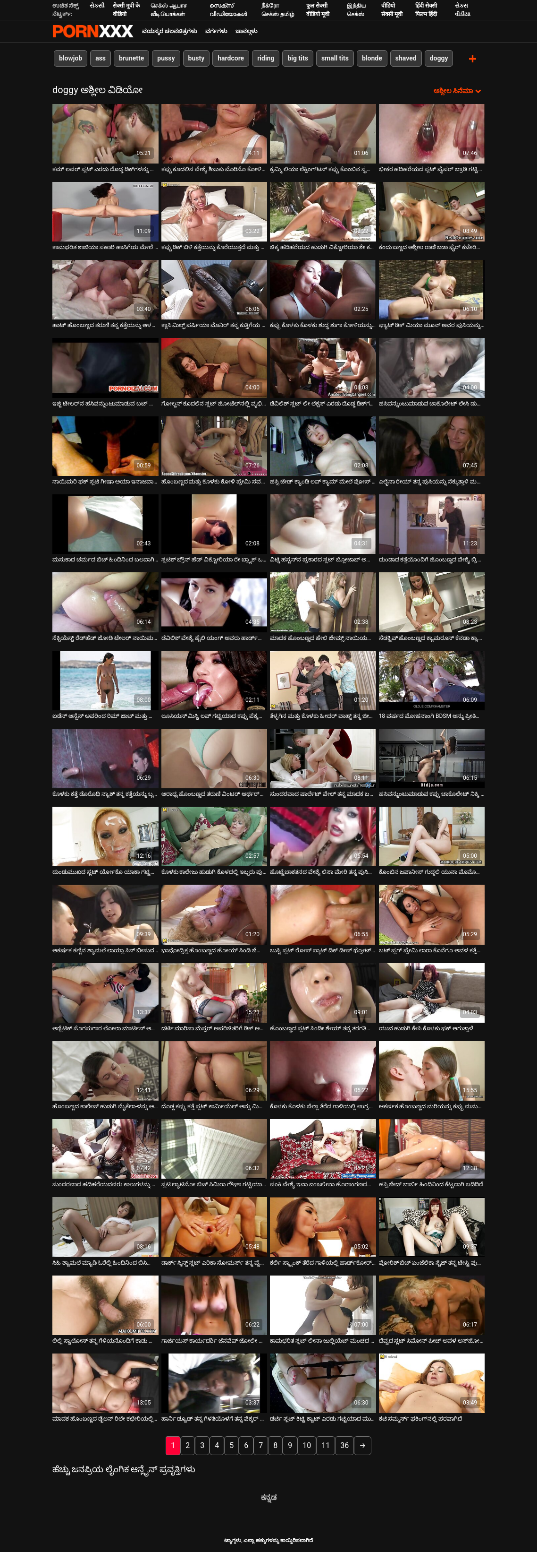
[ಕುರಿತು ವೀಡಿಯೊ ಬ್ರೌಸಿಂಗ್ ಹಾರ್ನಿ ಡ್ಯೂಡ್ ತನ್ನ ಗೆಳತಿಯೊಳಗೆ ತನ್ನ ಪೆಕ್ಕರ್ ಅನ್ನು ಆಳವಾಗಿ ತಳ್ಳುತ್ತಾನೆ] (214, 1383)
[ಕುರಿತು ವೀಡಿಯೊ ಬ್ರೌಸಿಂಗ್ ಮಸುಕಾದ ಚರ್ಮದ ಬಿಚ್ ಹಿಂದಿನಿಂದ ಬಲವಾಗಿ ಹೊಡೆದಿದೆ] (105, 523)
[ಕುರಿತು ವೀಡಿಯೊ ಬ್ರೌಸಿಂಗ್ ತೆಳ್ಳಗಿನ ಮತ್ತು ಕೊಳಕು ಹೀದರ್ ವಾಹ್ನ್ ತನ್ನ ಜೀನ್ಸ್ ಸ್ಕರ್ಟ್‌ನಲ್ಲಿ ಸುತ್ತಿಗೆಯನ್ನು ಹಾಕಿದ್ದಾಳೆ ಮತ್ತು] (323, 679)
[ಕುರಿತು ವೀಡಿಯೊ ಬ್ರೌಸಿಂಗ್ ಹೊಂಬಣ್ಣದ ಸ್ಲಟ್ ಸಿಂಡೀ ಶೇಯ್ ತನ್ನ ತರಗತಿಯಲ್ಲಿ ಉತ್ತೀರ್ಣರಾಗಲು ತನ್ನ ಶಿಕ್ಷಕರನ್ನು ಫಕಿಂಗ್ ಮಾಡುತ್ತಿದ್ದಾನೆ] (323, 992)
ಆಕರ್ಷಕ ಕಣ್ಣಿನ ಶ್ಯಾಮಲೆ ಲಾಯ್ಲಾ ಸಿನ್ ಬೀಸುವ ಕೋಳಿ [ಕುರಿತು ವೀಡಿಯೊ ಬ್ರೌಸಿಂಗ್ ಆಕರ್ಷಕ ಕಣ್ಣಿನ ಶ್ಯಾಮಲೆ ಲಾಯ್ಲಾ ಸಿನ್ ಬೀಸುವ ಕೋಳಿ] (105, 949)
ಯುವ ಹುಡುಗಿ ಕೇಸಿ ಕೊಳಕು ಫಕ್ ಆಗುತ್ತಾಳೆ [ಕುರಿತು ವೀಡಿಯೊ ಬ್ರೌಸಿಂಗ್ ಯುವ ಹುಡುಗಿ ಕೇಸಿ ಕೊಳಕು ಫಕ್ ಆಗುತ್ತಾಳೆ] (426, 1027)
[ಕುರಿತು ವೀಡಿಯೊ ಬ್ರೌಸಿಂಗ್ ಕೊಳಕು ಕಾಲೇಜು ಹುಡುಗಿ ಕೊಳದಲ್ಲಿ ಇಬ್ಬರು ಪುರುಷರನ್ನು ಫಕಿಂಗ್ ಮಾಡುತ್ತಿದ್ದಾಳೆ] (214, 836)
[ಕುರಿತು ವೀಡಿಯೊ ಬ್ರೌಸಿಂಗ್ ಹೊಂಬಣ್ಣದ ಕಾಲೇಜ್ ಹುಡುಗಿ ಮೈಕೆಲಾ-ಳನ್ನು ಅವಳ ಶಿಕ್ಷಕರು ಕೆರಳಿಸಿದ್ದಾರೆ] (105, 1070)
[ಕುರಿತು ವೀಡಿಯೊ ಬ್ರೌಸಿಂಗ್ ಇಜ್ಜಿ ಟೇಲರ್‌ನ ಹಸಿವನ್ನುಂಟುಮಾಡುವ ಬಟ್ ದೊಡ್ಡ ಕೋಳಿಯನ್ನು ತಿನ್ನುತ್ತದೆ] (105, 367)
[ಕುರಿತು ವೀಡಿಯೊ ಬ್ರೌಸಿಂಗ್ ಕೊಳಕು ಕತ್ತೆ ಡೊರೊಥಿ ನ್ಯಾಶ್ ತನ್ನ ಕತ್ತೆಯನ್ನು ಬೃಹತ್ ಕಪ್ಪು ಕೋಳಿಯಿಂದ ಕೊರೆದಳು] (105, 757)
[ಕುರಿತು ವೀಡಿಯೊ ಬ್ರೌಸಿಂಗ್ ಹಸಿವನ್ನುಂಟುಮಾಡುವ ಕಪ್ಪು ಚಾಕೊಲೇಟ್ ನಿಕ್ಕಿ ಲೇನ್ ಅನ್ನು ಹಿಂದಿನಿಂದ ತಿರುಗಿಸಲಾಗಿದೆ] (432, 757)
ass (100, 58)
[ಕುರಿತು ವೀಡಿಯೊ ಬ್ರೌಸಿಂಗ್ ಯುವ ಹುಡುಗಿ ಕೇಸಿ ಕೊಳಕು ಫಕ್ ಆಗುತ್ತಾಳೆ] (432, 992)
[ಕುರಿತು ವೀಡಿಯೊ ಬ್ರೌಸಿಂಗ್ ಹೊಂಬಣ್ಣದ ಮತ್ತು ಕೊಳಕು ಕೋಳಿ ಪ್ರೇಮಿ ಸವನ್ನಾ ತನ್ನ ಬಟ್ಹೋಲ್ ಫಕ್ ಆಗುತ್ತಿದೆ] (214, 445)
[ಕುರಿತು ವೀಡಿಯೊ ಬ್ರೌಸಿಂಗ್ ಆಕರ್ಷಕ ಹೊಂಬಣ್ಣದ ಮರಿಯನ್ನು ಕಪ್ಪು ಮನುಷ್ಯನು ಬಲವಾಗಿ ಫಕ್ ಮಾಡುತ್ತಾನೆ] (432, 1070)
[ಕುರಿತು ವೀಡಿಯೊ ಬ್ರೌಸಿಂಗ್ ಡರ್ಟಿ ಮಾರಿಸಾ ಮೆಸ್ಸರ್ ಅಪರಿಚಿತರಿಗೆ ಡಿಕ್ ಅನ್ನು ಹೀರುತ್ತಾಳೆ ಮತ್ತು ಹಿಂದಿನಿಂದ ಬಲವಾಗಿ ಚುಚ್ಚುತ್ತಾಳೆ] (214, 992)
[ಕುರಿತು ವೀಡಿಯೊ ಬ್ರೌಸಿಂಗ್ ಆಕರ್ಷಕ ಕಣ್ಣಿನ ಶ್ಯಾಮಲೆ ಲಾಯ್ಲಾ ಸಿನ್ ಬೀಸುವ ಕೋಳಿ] (105, 914)
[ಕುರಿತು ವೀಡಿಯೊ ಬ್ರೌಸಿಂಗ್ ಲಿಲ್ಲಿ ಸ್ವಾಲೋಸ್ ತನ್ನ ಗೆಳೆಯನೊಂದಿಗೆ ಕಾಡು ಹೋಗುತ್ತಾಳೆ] (105, 1304)
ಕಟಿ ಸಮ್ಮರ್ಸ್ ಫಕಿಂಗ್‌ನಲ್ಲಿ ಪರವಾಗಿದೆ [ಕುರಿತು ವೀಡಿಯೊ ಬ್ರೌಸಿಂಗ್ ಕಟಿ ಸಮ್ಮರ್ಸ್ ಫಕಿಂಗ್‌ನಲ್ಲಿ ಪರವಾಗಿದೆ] (420, 1418)
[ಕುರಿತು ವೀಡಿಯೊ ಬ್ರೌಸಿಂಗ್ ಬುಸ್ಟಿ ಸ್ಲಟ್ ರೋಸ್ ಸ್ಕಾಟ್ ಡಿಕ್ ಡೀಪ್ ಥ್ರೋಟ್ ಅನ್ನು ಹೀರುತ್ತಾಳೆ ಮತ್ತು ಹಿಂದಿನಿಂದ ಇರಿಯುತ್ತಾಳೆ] (323, 914)
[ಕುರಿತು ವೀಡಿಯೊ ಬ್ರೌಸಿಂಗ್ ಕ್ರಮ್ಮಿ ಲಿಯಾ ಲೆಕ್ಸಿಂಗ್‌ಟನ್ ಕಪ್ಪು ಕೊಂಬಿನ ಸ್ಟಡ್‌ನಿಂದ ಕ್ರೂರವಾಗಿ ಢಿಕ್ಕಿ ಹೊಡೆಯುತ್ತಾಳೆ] (323, 133)
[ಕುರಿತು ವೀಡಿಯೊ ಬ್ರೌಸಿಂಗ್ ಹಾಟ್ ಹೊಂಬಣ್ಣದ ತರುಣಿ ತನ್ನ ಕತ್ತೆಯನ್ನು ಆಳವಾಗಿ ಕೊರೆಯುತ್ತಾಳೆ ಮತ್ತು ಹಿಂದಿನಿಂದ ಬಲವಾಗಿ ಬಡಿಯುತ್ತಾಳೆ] (105, 289)
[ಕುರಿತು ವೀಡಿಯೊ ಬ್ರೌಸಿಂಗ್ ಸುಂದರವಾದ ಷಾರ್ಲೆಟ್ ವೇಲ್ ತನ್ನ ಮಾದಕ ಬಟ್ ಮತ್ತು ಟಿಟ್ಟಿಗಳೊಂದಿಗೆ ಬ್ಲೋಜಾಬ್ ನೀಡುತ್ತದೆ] (323, 757)
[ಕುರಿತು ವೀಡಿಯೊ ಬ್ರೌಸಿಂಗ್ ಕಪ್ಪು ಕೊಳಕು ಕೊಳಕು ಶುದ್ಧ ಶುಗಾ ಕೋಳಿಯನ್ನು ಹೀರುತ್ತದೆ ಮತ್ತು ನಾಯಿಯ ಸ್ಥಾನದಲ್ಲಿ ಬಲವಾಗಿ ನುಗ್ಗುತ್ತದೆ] (323, 289)
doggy (439, 58)
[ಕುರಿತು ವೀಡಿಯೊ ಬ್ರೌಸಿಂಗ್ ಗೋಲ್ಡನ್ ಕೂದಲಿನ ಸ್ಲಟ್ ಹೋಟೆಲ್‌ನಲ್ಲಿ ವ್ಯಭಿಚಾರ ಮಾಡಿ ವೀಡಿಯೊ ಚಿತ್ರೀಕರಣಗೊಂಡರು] (214, 367)
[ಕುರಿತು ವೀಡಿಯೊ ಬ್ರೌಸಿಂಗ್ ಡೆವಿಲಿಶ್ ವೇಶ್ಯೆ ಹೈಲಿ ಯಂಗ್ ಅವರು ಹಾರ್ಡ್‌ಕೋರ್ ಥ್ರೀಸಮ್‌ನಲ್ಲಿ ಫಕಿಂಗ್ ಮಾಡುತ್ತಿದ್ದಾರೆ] (214, 601)
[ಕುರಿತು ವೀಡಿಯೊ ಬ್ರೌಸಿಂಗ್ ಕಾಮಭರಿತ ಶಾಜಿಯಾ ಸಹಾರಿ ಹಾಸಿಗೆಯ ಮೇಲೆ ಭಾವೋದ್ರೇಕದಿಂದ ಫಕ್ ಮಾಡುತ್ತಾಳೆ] (105, 211)
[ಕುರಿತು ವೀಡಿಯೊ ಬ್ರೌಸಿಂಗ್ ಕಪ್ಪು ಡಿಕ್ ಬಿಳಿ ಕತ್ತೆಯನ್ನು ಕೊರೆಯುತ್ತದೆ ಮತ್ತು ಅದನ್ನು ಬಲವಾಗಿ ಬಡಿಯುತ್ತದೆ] (214, 211)
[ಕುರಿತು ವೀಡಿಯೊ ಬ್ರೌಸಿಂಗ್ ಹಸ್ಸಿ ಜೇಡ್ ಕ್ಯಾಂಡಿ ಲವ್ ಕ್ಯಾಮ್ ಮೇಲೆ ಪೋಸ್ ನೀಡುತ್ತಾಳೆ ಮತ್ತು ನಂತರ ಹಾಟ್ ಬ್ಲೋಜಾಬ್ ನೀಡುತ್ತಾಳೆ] (323, 445)
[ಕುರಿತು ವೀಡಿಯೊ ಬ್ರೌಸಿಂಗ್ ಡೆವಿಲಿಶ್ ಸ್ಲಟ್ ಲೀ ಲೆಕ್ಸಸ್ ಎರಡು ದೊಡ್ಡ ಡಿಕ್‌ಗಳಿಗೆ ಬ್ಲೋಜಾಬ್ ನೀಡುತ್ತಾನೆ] (323, 367)
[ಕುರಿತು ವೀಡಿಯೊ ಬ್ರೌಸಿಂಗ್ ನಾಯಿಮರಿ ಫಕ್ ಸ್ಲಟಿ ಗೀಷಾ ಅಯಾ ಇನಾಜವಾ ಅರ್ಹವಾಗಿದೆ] (105, 445)
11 (325, 1444)
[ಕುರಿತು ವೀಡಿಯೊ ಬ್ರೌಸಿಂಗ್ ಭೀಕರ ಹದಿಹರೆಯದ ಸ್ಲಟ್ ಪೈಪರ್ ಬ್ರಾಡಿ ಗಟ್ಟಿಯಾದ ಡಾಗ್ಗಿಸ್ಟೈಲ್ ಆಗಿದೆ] (432, 133)
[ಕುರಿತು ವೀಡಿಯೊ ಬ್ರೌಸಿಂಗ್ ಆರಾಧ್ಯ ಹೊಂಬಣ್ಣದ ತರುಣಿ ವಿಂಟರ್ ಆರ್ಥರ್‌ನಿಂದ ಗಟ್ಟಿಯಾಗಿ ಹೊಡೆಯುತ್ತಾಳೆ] (214, 757)
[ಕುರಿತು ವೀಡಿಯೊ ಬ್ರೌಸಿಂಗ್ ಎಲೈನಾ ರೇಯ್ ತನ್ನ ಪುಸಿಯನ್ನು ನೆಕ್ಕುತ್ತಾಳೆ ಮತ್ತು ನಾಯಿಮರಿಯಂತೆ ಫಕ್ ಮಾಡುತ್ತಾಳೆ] (432, 445)
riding (265, 58)
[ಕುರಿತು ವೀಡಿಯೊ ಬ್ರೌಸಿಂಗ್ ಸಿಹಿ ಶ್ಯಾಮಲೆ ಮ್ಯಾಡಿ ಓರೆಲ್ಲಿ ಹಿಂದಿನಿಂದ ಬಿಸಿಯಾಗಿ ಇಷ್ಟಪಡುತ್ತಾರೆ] (105, 1226)
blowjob (70, 58)
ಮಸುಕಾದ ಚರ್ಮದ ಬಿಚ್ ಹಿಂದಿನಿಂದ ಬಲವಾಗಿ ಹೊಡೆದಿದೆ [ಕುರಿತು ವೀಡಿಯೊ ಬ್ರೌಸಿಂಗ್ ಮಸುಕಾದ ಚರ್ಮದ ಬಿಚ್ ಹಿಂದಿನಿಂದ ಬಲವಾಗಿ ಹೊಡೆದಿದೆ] (105, 559)
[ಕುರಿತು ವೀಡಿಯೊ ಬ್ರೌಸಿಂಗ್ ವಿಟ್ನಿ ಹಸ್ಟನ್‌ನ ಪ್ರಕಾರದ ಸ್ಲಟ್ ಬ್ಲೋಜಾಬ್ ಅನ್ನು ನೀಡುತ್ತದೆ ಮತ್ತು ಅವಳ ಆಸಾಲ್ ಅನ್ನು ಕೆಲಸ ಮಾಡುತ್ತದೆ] (323, 523)
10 (306, 1444)
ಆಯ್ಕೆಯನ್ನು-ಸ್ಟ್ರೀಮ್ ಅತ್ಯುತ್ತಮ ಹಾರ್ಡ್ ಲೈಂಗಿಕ (93, 31)
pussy (166, 58)
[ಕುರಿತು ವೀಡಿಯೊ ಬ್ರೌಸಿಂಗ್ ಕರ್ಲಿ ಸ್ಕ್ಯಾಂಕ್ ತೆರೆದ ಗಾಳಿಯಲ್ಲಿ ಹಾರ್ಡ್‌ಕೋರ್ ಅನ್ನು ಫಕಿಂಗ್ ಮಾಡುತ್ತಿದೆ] (323, 1226)
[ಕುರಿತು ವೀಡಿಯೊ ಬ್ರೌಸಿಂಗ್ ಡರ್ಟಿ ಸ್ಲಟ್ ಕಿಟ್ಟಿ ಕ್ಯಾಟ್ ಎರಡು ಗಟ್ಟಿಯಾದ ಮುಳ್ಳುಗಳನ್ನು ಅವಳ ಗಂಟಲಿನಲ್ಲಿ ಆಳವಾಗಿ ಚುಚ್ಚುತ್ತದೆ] (323, 1383)
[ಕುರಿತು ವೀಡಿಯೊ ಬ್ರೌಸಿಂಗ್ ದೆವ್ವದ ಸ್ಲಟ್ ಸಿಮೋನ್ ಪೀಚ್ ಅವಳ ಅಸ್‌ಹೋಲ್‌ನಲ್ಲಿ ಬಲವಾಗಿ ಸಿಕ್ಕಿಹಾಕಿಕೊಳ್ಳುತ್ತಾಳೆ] (432, 1304)
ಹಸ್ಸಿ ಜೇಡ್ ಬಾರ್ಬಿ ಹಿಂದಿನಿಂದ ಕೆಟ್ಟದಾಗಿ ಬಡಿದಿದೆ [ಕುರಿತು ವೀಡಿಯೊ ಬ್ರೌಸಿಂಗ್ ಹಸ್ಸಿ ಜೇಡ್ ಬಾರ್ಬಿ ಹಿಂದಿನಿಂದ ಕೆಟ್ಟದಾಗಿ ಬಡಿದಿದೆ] (431, 1184)
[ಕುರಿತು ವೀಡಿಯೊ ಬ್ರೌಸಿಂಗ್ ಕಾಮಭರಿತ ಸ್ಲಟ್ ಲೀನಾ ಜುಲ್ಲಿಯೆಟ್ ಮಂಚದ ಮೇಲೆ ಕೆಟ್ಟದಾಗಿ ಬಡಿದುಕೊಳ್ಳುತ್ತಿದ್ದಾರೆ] (323, 1304)
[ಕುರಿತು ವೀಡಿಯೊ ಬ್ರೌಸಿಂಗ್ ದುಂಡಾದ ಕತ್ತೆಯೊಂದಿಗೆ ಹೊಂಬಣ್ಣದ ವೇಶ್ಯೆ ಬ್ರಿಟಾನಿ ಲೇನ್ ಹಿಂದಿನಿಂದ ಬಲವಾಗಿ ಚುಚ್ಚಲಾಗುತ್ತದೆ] (432, 523)
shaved (406, 58)
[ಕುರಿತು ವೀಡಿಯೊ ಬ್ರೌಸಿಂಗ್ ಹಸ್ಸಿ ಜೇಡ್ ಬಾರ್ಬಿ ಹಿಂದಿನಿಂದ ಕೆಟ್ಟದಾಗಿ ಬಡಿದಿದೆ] (432, 1148)
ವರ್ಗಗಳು (216, 31)
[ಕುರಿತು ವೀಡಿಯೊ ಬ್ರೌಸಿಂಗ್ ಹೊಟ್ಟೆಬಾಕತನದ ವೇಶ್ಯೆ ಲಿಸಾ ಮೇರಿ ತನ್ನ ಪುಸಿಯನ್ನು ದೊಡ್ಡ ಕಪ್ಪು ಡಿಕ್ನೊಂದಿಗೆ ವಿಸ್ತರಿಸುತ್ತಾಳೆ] (323, 836)
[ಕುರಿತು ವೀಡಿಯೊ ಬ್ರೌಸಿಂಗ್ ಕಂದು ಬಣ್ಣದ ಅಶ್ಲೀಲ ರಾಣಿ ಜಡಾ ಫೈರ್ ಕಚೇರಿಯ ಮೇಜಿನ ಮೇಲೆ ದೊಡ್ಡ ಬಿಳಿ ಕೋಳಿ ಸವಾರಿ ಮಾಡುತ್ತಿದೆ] (432, 211)
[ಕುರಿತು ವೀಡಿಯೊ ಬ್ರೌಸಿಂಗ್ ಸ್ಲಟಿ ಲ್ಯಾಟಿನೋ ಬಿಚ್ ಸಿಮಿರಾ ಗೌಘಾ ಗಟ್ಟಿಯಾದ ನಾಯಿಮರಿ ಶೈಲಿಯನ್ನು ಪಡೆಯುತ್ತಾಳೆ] (214, 1148)
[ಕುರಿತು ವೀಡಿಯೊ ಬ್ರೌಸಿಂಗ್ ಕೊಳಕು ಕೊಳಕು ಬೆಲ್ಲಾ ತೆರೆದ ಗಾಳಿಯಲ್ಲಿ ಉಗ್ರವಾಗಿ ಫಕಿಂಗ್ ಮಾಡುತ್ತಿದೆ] (323, 1070)
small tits (335, 58)
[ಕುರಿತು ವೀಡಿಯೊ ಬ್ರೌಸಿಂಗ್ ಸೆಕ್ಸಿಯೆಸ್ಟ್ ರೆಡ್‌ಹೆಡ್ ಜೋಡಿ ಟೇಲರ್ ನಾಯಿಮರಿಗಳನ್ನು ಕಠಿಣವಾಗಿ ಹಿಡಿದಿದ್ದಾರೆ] (105, 601)
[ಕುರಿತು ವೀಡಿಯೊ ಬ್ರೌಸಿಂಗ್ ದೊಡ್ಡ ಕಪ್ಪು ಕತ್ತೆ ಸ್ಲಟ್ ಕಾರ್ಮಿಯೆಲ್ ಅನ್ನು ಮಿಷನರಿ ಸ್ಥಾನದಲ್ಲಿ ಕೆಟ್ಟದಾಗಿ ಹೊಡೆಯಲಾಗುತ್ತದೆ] (214, 1070)
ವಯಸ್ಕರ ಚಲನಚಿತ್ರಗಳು (169, 31)
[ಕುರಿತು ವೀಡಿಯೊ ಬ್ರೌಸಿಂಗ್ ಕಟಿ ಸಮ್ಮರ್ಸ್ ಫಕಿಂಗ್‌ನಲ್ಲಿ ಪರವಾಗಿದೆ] (432, 1383)
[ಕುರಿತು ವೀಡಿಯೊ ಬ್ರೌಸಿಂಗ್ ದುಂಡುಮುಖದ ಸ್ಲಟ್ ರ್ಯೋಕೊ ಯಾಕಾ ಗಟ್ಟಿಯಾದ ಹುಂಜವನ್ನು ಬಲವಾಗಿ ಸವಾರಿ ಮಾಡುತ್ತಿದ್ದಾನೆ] (105, 836)
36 (344, 1444)
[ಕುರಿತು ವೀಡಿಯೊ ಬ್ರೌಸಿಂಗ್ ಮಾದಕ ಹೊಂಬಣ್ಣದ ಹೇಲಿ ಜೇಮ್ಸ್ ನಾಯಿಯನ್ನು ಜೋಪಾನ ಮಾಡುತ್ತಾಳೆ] (323, 601)
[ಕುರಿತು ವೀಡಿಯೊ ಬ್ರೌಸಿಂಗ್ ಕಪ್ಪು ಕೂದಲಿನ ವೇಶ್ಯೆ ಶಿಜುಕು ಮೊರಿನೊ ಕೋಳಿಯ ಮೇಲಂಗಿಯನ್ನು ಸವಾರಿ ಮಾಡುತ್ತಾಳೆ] (214, 133)
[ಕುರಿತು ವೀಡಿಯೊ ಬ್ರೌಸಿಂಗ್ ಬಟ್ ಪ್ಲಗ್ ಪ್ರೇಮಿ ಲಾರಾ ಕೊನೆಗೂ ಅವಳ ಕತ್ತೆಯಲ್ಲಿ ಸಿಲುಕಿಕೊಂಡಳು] (432, 914)
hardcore (231, 58)
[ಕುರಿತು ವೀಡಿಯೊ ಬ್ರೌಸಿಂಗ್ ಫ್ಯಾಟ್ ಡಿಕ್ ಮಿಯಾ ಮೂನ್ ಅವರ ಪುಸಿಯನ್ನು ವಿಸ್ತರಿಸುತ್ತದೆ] (432, 289)
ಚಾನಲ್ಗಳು (246, 31)
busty (196, 58)
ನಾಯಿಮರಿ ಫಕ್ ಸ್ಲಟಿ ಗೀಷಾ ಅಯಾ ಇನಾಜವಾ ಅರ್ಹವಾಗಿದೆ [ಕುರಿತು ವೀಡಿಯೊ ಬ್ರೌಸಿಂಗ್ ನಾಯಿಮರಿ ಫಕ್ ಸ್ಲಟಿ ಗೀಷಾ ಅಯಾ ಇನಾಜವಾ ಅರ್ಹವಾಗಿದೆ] (105, 480)
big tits (297, 58)
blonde (372, 58)
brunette (131, 58)
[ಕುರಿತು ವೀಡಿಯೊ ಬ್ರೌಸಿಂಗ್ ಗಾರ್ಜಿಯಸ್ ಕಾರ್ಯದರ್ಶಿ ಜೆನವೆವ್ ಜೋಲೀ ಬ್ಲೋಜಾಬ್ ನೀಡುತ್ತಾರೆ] (214, 1304)
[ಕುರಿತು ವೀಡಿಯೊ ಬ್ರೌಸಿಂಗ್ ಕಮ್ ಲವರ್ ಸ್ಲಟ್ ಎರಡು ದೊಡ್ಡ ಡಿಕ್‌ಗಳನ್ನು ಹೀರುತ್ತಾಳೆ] (105, 133)
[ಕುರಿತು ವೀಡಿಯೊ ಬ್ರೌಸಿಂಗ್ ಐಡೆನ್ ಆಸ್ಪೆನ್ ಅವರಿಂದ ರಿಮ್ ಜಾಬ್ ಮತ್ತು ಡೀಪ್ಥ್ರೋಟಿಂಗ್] (105, 679)
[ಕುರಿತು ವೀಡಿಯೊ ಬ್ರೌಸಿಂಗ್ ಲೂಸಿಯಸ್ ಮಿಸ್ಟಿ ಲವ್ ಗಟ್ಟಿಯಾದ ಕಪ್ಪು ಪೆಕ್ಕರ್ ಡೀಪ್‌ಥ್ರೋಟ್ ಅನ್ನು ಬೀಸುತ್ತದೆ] (214, 679)
